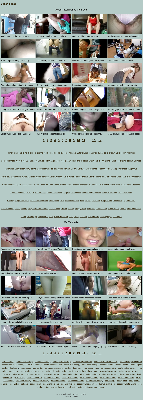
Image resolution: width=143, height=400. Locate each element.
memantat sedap (58, 381)
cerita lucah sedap (33, 365)
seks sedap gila (57, 387)
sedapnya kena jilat (85, 384)
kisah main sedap (70, 377)
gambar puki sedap (107, 374)
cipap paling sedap (88, 374)
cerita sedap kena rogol (110, 365)
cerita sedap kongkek (132, 365)
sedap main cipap (51, 384)
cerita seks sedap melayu (80, 371)
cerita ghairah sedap (61, 361)
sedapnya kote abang (126, 384)
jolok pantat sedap (127, 374)
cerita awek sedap (25, 361)
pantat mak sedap (94, 381)
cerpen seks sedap (51, 374)
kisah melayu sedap (89, 377)
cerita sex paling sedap (13, 374)
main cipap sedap (40, 381)
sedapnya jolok (67, 384)
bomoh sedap (8, 361)
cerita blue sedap (42, 361)
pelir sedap (109, 381)
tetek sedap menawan (95, 387)
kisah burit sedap (34, 377)
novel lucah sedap (76, 381)
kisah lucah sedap (52, 377)
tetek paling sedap (75, 387)
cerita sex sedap (33, 374)
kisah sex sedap (23, 381)
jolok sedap (19, 377)
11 (83, 140)
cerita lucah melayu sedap (105, 361)
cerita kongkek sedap (82, 361)
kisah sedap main (126, 377)
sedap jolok (122, 381)
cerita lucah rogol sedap (12, 365)
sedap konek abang (19, 384)
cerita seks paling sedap (56, 371)
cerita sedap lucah (10, 368)
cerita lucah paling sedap (131, 361)
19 (94, 140)
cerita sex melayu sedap (129, 371)
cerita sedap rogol (90, 368)
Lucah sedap (8, 3)
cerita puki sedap (71, 365)
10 (78, 140)
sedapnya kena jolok (105, 384)
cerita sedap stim (108, 368)
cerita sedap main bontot (31, 368)
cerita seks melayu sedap (32, 371)
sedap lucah (35, 384)
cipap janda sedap (70, 374)
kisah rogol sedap (108, 377)
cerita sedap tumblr (126, 368)
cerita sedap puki (72, 368)
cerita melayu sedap (53, 365)
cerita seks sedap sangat (105, 371)
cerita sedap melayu (54, 368)
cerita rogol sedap (90, 365)
